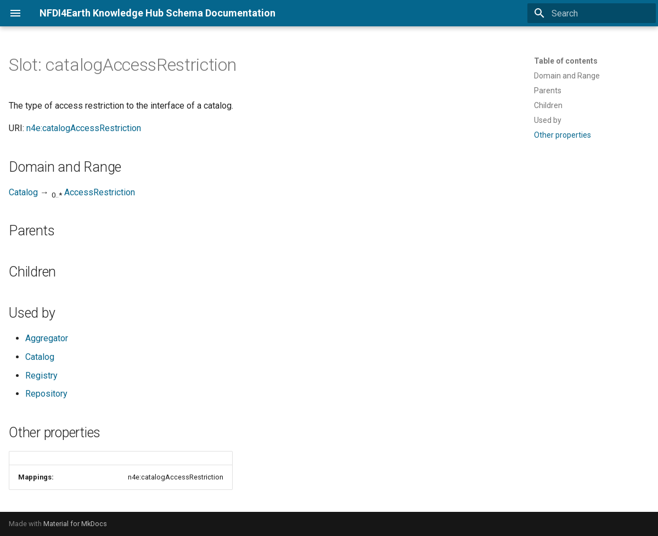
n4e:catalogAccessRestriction (83, 128)
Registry (41, 375)
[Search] (591, 13)
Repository (46, 393)
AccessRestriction (99, 192)
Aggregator (46, 338)
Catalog (23, 192)
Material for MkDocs (75, 524)
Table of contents (566, 61)
